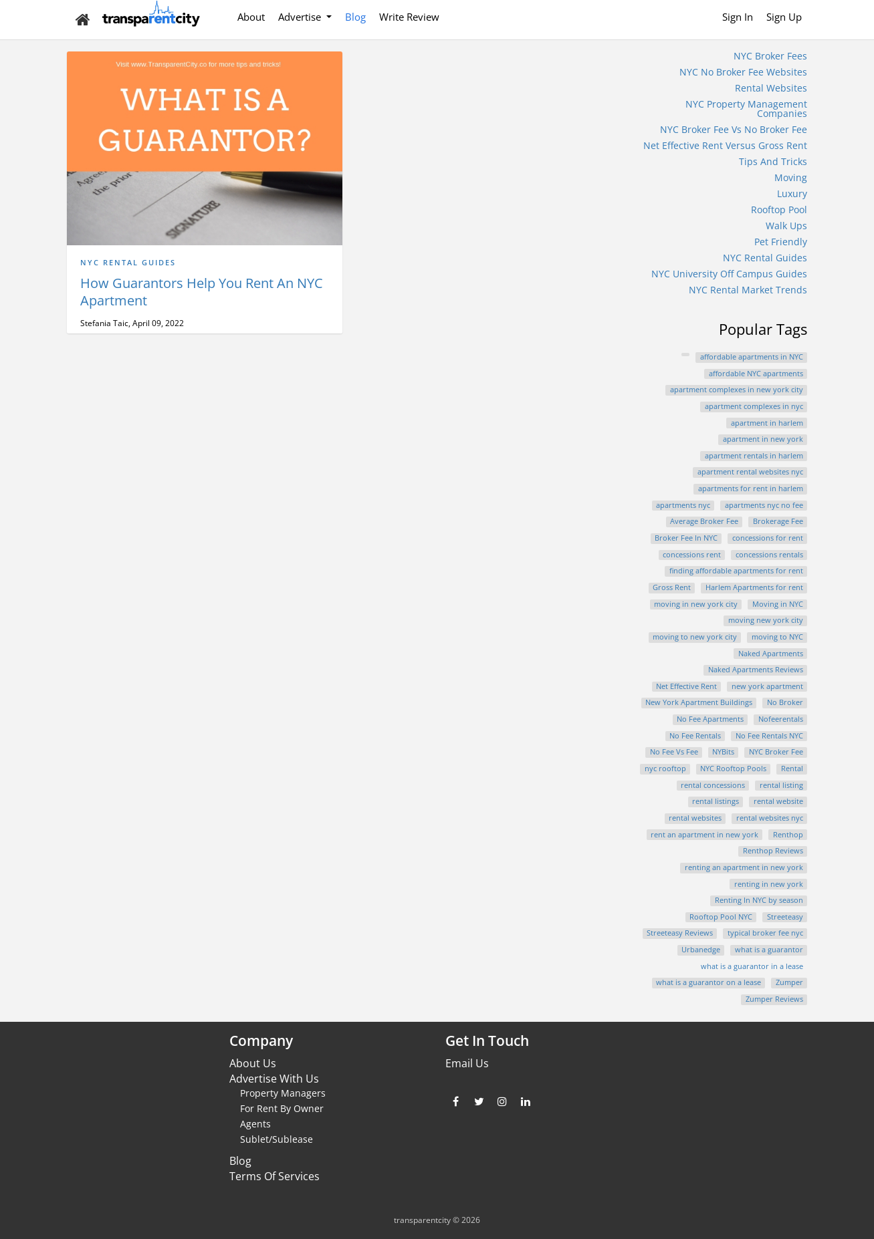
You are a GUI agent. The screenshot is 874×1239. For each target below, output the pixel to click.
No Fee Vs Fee (674, 751)
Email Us (467, 1063)
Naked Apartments (770, 653)
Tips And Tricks (773, 161)
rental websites (695, 818)
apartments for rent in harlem (750, 488)
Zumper (789, 982)
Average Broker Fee (704, 521)
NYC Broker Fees (770, 55)
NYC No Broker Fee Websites (743, 71)
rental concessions (713, 785)
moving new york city (765, 620)
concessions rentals (769, 554)
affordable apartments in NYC (751, 357)
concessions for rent (767, 538)
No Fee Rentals (695, 735)
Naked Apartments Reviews (755, 669)
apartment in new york (763, 439)
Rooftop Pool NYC (720, 917)
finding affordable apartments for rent (736, 570)
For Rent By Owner (282, 1108)
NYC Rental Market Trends (748, 289)
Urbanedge (700, 949)
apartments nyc (683, 505)
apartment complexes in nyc (754, 406)
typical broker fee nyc (765, 933)
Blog (355, 16)
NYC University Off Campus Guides (729, 273)
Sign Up (784, 16)
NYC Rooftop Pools (733, 768)
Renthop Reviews (773, 850)
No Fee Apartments (710, 719)
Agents (255, 1123)
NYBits (723, 751)
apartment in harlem (767, 423)
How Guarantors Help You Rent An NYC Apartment (201, 291)
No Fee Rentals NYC (769, 735)
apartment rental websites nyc (750, 471)
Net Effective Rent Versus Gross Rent (725, 145)
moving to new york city (695, 637)
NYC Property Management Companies (746, 109)
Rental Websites (771, 88)
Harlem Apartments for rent (754, 587)
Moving (790, 177)
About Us (252, 1063)
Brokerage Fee (778, 521)
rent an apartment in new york (704, 834)
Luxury (792, 193)
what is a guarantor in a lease (752, 966)
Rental (792, 768)
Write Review (409, 16)
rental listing (781, 785)
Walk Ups (786, 225)
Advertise (301, 16)
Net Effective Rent (686, 686)
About (251, 16)
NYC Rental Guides (128, 262)
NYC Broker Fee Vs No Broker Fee (733, 129)
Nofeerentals (780, 719)
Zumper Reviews (774, 999)
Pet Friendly (780, 241)
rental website (778, 801)
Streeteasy (785, 917)
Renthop (788, 834)
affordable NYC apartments (756, 373)
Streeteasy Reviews (680, 933)
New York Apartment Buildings (698, 702)
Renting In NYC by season (759, 900)
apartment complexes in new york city (736, 389)
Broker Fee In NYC (686, 538)
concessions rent (692, 554)
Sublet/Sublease (276, 1139)
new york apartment (767, 686)
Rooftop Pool (779, 209)
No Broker (785, 702)
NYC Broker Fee (776, 751)
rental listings (715, 801)
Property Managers (283, 1093)
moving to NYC (777, 637)
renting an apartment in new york (744, 867)
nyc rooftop (665, 768)
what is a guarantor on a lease (708, 982)
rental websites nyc (769, 818)
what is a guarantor (769, 949)
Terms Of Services (274, 1176)
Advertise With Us (274, 1078)
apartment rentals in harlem (754, 455)
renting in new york (768, 884)
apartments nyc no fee (764, 505)
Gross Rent (672, 587)
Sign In (737, 16)
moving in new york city (696, 604)
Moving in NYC (777, 604)
